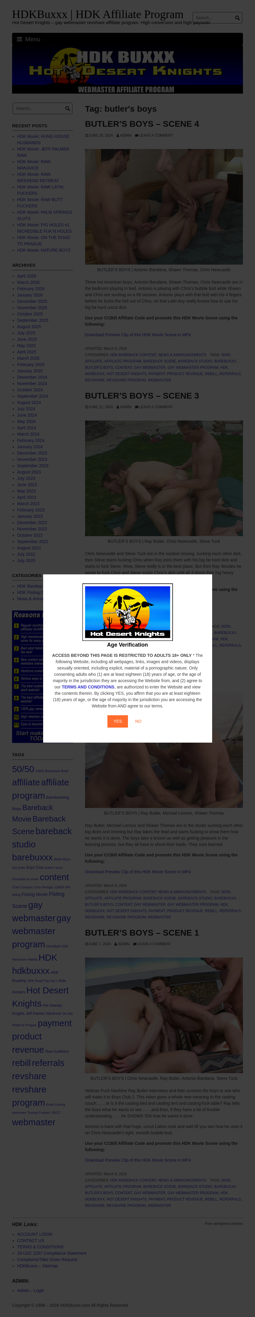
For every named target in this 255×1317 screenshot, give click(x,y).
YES (117, 721)
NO (138, 721)
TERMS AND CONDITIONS (88, 687)
